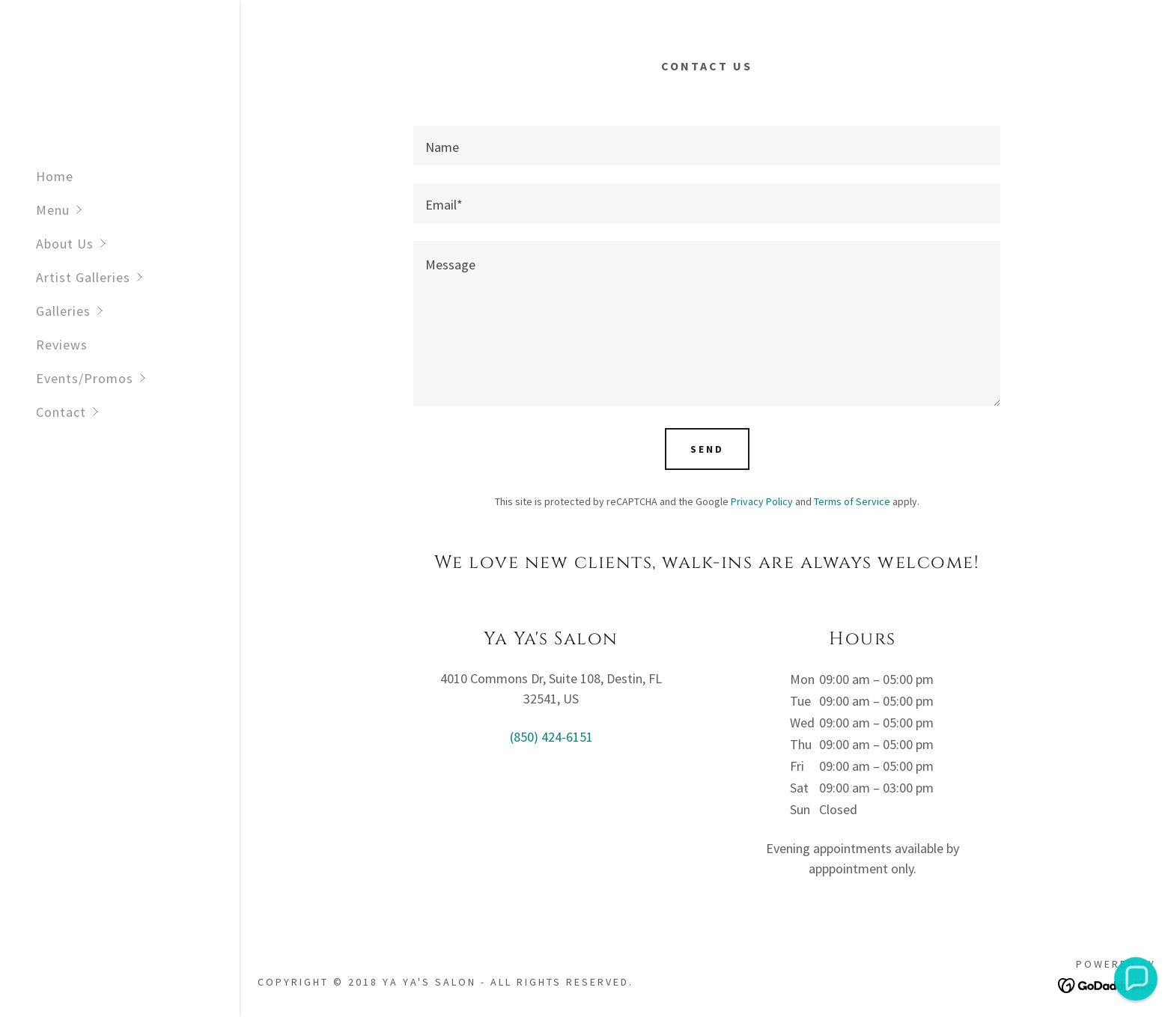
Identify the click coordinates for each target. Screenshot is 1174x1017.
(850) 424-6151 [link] (551, 736)
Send (707, 449)
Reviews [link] (62, 344)
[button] (138, 210)
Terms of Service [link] (852, 501)
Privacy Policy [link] (762, 501)
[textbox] (706, 145)
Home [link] (54, 176)
